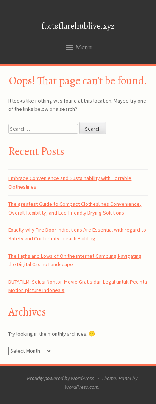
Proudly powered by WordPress (60, 378)
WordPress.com (81, 386)
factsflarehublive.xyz (78, 26)
